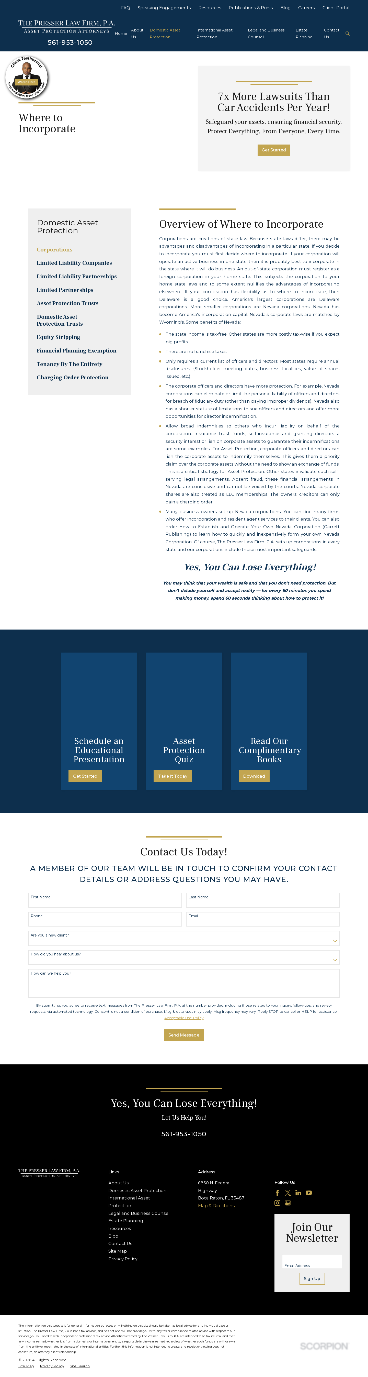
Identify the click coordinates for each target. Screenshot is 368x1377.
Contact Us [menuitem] (331, 33)
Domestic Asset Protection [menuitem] (165, 33)
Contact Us (120, 1167)
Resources (210, 7)
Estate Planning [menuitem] (304, 33)
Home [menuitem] (121, 33)
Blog (286, 7)
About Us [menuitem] (137, 33)
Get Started (274, 149)
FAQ (125, 7)
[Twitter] (288, 1116)
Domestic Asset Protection (137, 1114)
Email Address (297, 1190)
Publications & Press (251, 7)
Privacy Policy (122, 1182)
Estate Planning (125, 1144)
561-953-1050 (70, 42)
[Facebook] (277, 1116)
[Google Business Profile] (288, 1127)
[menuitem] (80, 249)
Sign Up (312, 1202)
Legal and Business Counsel (139, 1137)
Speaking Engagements (164, 7)
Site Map (117, 1174)
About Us (118, 1106)
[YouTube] (309, 1116)
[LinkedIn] (298, 1116)
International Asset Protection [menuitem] (215, 33)
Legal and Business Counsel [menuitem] (266, 33)
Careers (306, 7)
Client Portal (336, 7)
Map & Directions (216, 1129)
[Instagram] (277, 1127)
